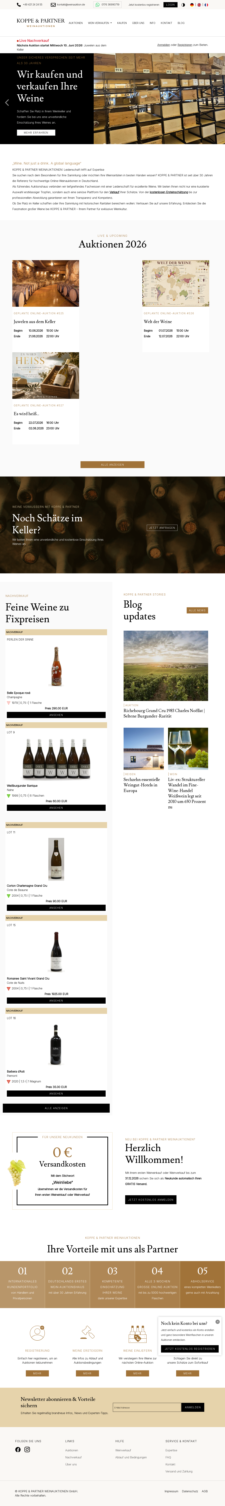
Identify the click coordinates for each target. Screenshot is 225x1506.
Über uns (138, 22)
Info (152, 22)
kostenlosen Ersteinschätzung (169, 192)
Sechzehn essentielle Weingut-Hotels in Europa (142, 785)
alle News (197, 610)
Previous (5, 102)
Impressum (171, 1491)
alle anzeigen (56, 1108)
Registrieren (185, 45)
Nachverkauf (73, 1457)
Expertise (171, 1450)
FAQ (168, 1457)
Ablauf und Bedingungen (131, 1457)
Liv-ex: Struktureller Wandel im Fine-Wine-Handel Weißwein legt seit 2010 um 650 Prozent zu (187, 793)
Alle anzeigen (112, 464)
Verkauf (114, 192)
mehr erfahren (36, 132)
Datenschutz (190, 1491)
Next (219, 102)
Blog (181, 22)
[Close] (218, 1322)
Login (170, 4)
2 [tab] (110, 145)
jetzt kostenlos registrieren (190, 1348)
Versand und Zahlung (178, 1471)
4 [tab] (120, 145)
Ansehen (56, 714)
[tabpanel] (112, 98)
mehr (37, 1373)
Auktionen (76, 22)
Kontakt (166, 22)
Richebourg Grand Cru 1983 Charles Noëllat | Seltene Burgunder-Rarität (164, 713)
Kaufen (122, 22)
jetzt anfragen (162, 527)
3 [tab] (115, 145)
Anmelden (163, 45)
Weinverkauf (123, 1450)
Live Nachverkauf (34, 40)
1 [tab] (104, 145)
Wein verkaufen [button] (99, 22)
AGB (205, 1491)
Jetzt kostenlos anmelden (150, 1199)
